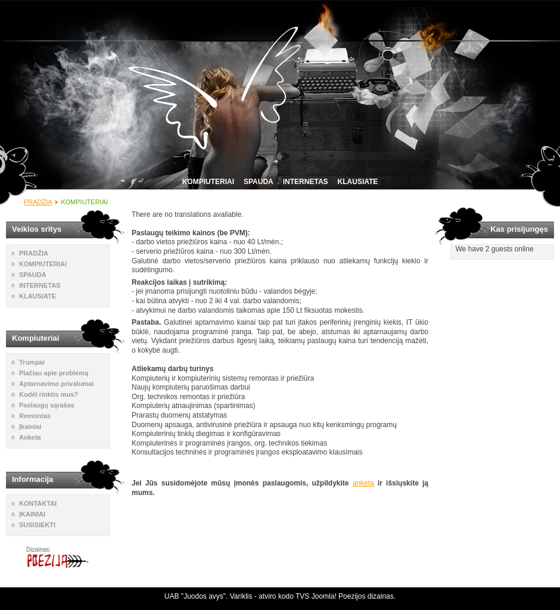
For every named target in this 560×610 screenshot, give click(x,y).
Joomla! (324, 596)
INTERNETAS (305, 182)
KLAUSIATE (358, 182)
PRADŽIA (38, 202)
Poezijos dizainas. (367, 596)
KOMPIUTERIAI (208, 182)
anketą (363, 483)
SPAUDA (258, 182)
